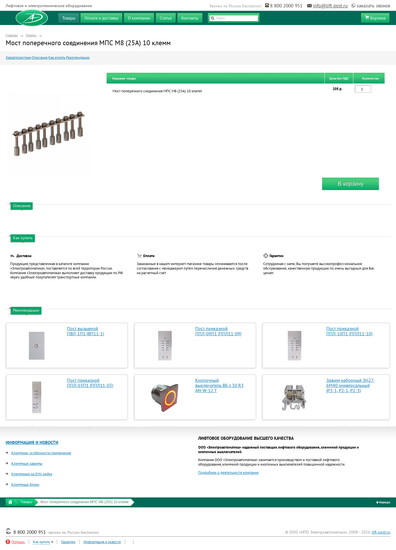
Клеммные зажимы (26, 463)
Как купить (56, 57)
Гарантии (68, 541)
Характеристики (18, 57)
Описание (40, 57)
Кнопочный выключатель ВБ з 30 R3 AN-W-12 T (219, 385)
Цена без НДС (339, 78)
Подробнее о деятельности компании (228, 472)
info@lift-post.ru (330, 6)
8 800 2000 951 (286, 6)
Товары (31, 35)
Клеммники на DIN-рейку (31, 474)
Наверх (383, 502)
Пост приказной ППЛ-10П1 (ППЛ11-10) (349, 331)
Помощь (18, 541)
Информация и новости (102, 541)
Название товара (124, 78)
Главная (12, 35)
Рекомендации (78, 57)
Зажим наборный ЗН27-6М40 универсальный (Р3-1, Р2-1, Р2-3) (350, 385)
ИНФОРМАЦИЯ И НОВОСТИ (32, 442)
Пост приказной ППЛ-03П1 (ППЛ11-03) (90, 382)
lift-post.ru (381, 532)
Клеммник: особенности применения (41, 453)
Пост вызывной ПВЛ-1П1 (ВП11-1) (85, 331)
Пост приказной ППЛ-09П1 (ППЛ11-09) (218, 331)
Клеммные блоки (25, 484)
